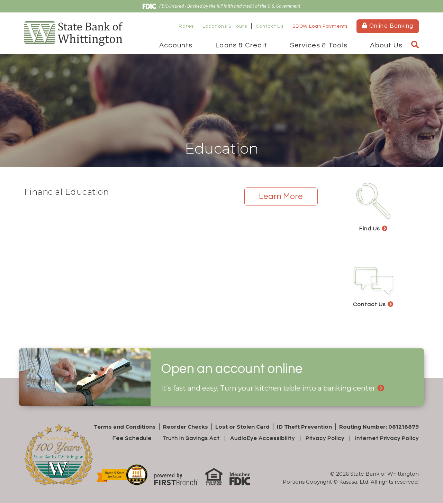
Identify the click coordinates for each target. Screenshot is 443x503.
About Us (386, 45)
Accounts (176, 45)
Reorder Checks (185, 426)
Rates (186, 26)
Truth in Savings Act (190, 438)
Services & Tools (318, 45)
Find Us (369, 228)
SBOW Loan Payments (320, 26)
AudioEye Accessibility (262, 438)
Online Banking (387, 25)
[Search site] (415, 45)
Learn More (281, 196)
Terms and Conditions (125, 426)
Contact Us (270, 26)
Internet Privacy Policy (387, 438)
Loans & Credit (241, 45)
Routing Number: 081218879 (379, 426)
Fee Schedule (132, 438)
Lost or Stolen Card (242, 426)
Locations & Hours (224, 26)
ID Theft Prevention (304, 426)
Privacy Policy (324, 438)
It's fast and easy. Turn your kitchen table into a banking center (268, 388)
